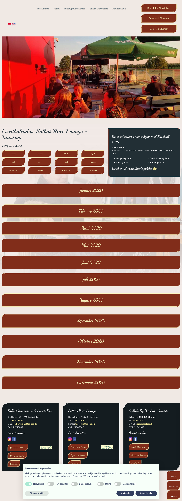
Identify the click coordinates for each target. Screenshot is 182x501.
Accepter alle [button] (146, 493)
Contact (14, 463)
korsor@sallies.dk (144, 424)
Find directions (17, 447)
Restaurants (43, 8)
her (155, 168)
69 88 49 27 (138, 420)
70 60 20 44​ (78, 420)
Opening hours (17, 455)
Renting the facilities (74, 8)
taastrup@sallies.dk (85, 424)
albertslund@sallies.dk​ (26, 424)
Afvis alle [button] (125, 493)
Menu (56, 8)
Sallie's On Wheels (99, 8)
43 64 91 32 (17, 420)
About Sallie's (119, 8)
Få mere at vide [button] (37, 493)
